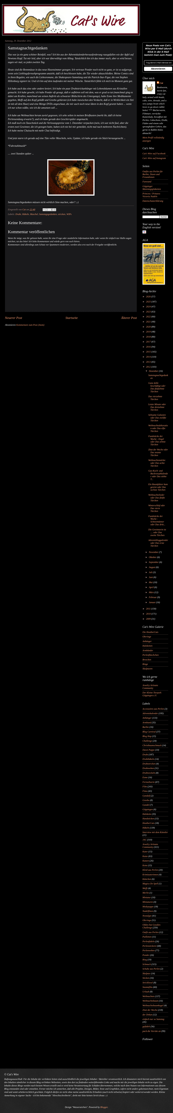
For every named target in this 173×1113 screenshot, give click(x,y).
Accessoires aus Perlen (153, 708)
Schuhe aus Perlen (151, 968)
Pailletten (146, 936)
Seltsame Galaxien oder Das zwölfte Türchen (157, 418)
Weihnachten (148, 996)
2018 (148, 336)
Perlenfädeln (148, 941)
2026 (148, 296)
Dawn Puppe (148, 750)
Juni (151, 577)
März (151, 592)
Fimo (144, 791)
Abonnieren (158, 68)
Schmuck (146, 964)
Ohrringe (146, 636)
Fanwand (146, 181)
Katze (145, 856)
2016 (148, 346)
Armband (146, 722)
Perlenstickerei (149, 946)
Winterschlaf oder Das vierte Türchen (156, 508)
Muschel (34, 214)
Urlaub (145, 991)
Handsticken (148, 818)
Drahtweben (148, 768)
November (154, 552)
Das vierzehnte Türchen (155, 398)
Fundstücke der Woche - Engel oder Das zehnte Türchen (157, 440)
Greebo (145, 800)
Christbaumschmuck (151, 745)
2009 (148, 619)
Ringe (145, 664)
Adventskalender (150, 713)
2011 (148, 608)
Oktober (153, 557)
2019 (148, 331)
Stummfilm (147, 987)
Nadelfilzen (147, 911)
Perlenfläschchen (150, 655)
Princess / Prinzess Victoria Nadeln (151, 195)
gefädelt (146, 1026)
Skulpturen (147, 668)
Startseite (71, 318)
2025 (148, 301)
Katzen (145, 860)
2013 (148, 362)
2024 (148, 306)
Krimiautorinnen (150, 874)
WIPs (69, 214)
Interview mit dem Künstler (155, 832)
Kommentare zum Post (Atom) (30, 325)
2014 (148, 356)
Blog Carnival (149, 731)
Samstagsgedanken (48, 214)
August (152, 567)
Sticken (145, 978)
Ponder (145, 955)
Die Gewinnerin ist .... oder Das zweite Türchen (157, 532)
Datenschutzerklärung (152, 201)
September (154, 562)
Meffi (144, 888)
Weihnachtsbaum (150, 1000)
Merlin (145, 892)
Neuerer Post (13, 318)
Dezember (154, 371)
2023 (148, 311)
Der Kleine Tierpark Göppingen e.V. (151, 694)
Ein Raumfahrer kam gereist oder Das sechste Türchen (158, 487)
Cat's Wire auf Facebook (153, 153)
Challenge (147, 741)
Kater (145, 851)
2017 (148, 341)
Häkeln (25, 214)
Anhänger (147, 641)
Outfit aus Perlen (150, 932)
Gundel (145, 805)
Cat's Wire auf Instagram (154, 158)
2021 (148, 321)
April (151, 587)
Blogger (103, 1107)
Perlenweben (148, 950)
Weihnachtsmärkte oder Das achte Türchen (156, 463)
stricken (61, 214)
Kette (144, 865)
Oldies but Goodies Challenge (151, 926)
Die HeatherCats (150, 632)
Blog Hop (146, 736)
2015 (148, 351)
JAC (144, 839)
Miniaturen (147, 902)
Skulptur (146, 973)
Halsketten (147, 645)
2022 (148, 316)
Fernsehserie (148, 782)
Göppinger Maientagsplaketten (151, 187)
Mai (151, 582)
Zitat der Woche (149, 1010)
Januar (152, 602)
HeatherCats (148, 823)
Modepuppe (147, 906)
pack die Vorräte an (151, 1031)
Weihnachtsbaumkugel (152, 1005)
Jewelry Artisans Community (150, 686)
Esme (145, 777)
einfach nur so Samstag (153, 1019)
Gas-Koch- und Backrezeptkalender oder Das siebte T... (158, 475)
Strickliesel (147, 982)
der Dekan (147, 1014)
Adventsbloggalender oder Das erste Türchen (158, 543)
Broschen (146, 659)
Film (144, 786)
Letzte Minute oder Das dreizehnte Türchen (157, 407)
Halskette (146, 814)
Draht (18, 214)
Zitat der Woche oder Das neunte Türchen (158, 452)
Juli (151, 572)
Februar (153, 597)
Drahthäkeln (148, 759)
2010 (148, 613)
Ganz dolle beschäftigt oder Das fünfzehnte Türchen (156, 387)
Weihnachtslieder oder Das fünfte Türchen (156, 498)
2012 (148, 366)
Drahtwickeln (148, 773)
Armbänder (147, 650)
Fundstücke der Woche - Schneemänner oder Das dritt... (156, 520)
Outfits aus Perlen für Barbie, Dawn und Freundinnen (152, 174)
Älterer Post (129, 318)
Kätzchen (146, 879)
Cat (161, 83)
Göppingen (147, 809)
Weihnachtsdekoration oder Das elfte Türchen (158, 428)
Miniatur (146, 897)
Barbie (145, 727)
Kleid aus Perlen (150, 870)
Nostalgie (146, 915)
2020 (148, 326)
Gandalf (146, 795)
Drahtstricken (148, 763)
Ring (144, 959)
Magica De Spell (150, 883)
